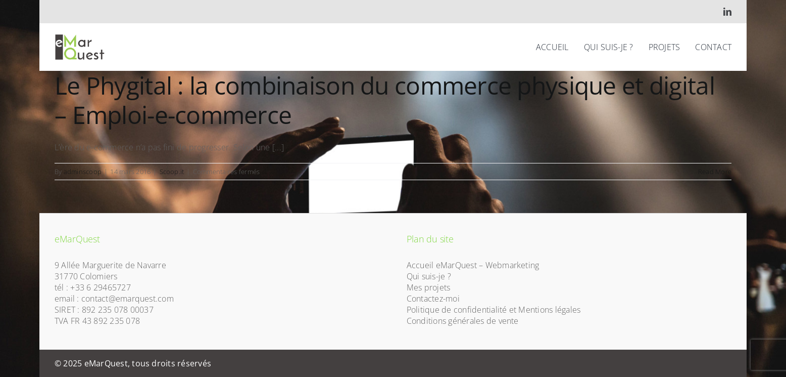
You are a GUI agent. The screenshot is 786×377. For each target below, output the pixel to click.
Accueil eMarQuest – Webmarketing (473, 265)
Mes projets (429, 287)
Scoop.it (172, 171)
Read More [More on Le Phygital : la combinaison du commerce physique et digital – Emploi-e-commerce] (714, 171)
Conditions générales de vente (463, 320)
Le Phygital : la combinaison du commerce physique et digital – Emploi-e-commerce (385, 100)
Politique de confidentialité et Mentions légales (494, 309)
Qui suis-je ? (429, 276)
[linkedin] (727, 12)
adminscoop (83, 171)
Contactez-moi (433, 298)
